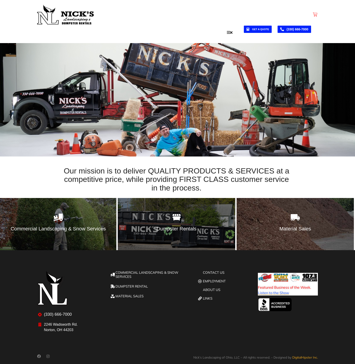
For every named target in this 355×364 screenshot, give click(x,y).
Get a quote (258, 31)
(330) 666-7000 (294, 31)
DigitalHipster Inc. (305, 355)
